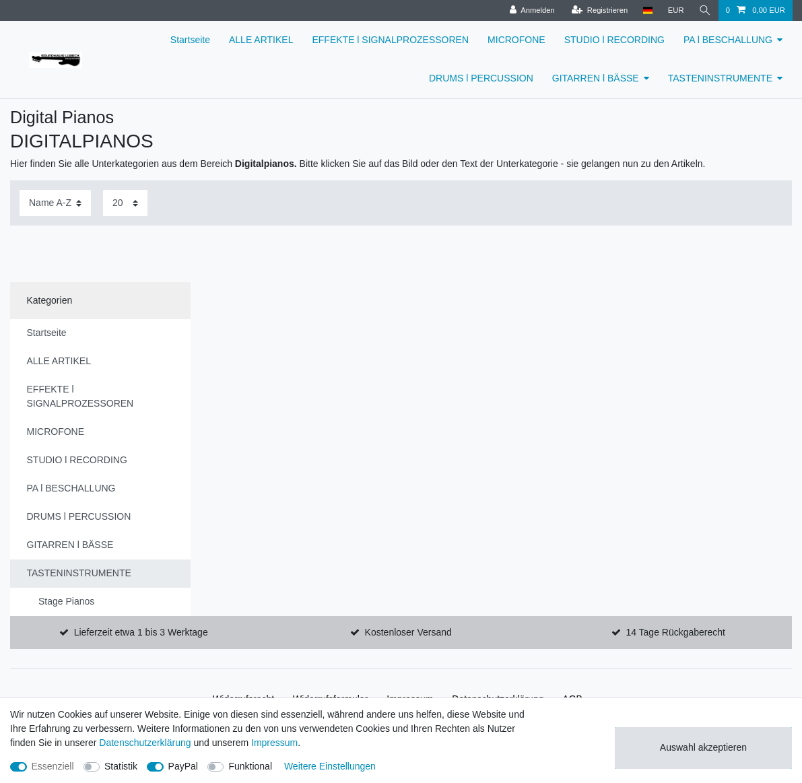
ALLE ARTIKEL (261, 39)
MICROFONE (516, 39)
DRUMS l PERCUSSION (481, 78)
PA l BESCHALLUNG (727, 39)
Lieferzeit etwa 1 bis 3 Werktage (141, 632)
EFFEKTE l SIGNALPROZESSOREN (390, 39)
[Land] (647, 10)
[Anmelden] (532, 10)
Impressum (274, 742)
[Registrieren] (599, 10)
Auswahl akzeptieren (703, 747)
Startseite (190, 39)
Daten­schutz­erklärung (145, 742)
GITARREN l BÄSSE (595, 78)
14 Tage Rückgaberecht (675, 632)
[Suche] (705, 10)
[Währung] (676, 10)
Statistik (120, 766)
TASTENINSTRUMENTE (720, 78)
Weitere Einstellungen (330, 766)
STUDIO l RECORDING (614, 39)
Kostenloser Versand (408, 632)
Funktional (250, 766)
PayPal (183, 766)
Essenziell (53, 766)
